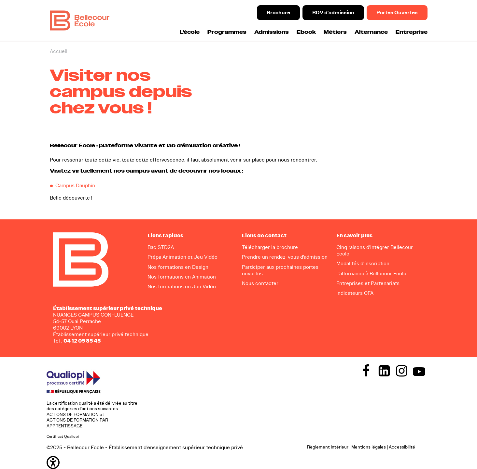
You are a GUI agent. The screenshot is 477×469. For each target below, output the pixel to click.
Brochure (278, 12)
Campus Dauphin (75, 185)
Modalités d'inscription (362, 263)
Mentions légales (368, 447)
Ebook (306, 32)
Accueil (58, 51)
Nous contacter (260, 283)
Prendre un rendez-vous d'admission (285, 257)
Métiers (335, 32)
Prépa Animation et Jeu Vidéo (182, 257)
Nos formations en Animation (181, 277)
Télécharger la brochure (270, 247)
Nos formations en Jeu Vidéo (181, 286)
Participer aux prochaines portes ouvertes (280, 270)
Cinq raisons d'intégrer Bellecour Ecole (374, 250)
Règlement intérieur (327, 447)
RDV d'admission (333, 12)
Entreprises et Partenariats (368, 283)
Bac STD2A (160, 247)
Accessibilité (402, 447)
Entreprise (412, 32)
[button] (174, 462)
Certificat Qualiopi (63, 436)
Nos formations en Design (177, 267)
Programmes (226, 32)
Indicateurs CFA (354, 293)
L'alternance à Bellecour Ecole (371, 273)
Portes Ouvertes (397, 12)
